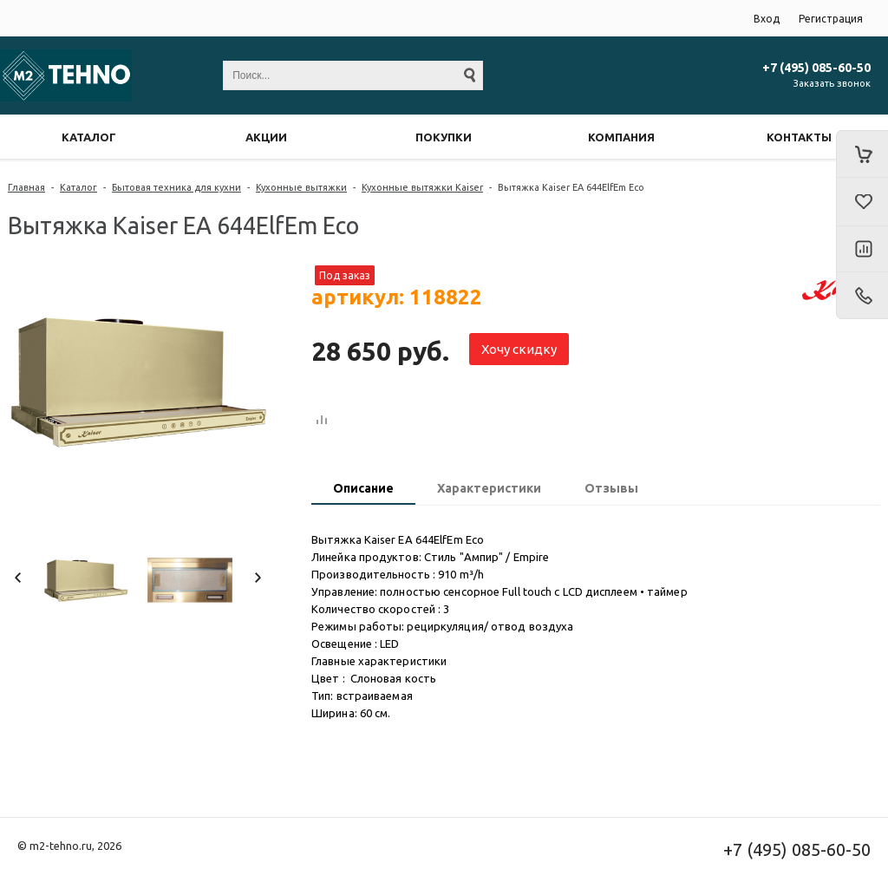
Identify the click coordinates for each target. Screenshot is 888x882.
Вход (767, 18)
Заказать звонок (832, 83)
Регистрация (831, 18)
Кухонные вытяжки (301, 187)
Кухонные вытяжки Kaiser (422, 187)
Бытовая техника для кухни (176, 187)
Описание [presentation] (363, 488)
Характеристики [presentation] (489, 488)
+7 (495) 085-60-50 (816, 68)
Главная (26, 187)
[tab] (363, 490)
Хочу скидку (519, 349)
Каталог (78, 187)
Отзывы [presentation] (611, 488)
